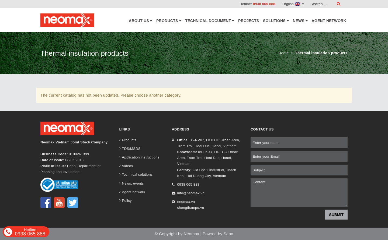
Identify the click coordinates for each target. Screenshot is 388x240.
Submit (336, 215)
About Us (141, 20)
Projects (248, 21)
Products (168, 20)
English (293, 4)
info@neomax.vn (191, 193)
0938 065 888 (264, 4)
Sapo (228, 233)
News (300, 20)
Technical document (209, 20)
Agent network (329, 21)
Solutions (276, 20)
